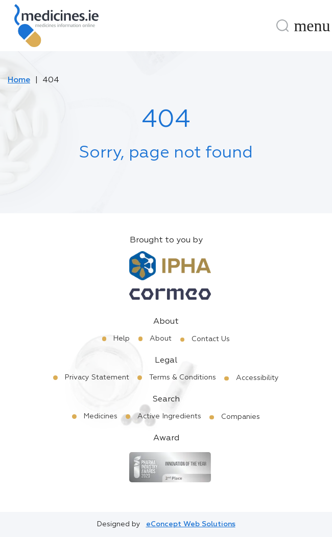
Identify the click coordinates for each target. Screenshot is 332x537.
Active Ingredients (169, 416)
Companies (240, 416)
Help (121, 338)
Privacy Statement (97, 377)
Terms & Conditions (182, 377)
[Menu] (312, 25)
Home (19, 80)
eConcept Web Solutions (190, 524)
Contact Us (211, 339)
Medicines (100, 416)
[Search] (282, 25)
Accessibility (257, 378)
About (161, 338)
